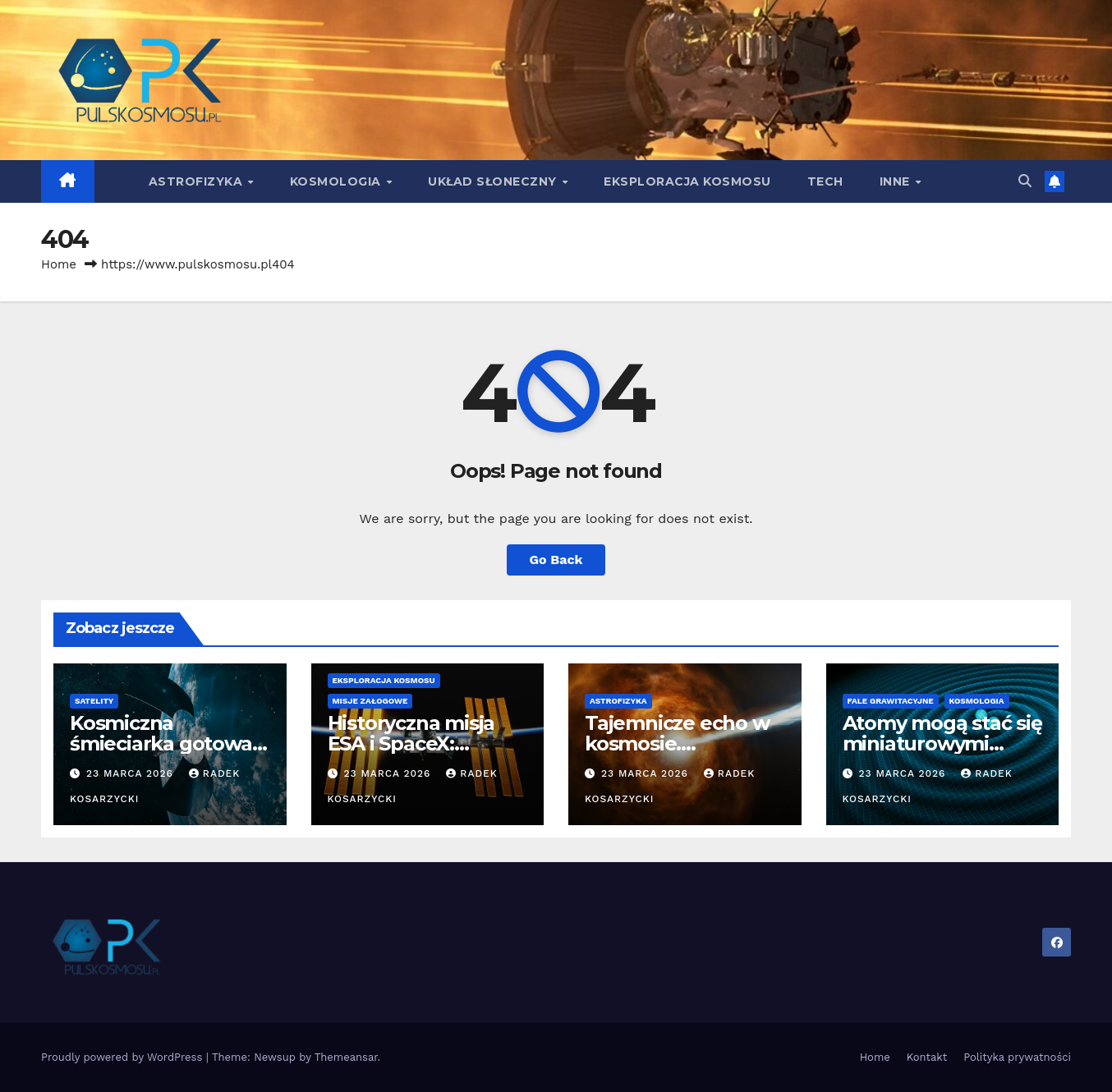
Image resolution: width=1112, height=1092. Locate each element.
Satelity (94, 700)
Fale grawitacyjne (891, 700)
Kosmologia (337, 181)
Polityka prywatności (1017, 1057)
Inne (897, 181)
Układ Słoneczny (494, 181)
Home (58, 264)
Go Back (556, 559)
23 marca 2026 (131, 773)
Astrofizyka (197, 181)
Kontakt (927, 1057)
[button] (1025, 181)
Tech (825, 181)
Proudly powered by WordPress (123, 1057)
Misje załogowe (370, 700)
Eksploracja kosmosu (687, 181)
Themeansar (346, 1057)
